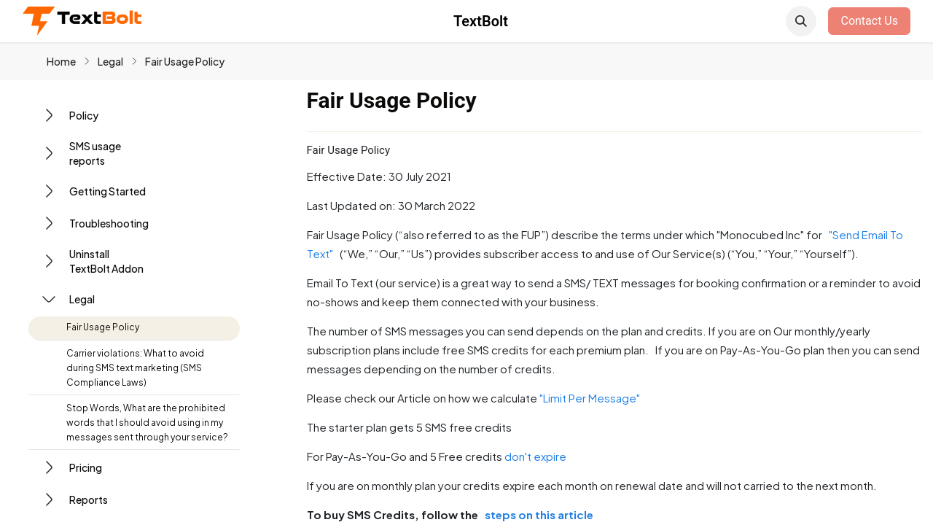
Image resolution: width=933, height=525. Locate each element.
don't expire (535, 456)
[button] (801, 21)
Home (61, 61)
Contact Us (869, 21)
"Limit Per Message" (591, 398)
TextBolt (480, 21)
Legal (110, 61)
